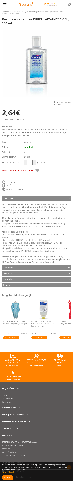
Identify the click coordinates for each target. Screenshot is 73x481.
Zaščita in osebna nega (18, 11)
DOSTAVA (10, 182)
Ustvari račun (7, 398)
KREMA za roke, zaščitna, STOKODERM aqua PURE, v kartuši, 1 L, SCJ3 (42, 323)
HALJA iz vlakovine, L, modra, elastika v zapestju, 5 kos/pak (15, 322)
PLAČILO (10, 185)
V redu (7, 477)
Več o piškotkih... (9, 472)
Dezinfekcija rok (35, 11)
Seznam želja (7, 402)
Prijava (4, 395)
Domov (5, 11)
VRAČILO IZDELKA (14, 189)
